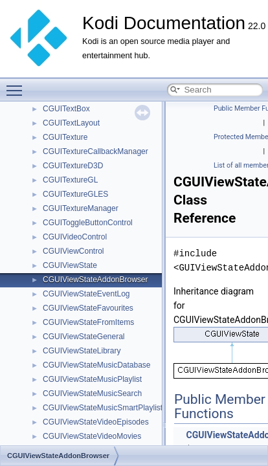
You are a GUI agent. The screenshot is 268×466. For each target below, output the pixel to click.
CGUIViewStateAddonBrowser (95, 279)
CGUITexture (65, 137)
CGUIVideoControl (75, 236)
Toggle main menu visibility (17, 84)
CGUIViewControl (73, 251)
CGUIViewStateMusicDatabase (97, 365)
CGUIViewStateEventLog (86, 293)
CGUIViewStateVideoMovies (92, 436)
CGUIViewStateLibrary (82, 350)
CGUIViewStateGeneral (84, 336)
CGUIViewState (70, 265)
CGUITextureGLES (75, 194)
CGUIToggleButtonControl (88, 222)
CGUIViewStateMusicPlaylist (92, 379)
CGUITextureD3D (73, 165)
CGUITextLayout (71, 123)
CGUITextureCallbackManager (95, 151)
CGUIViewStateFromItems (88, 322)
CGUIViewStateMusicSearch (92, 393)
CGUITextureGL (70, 179)
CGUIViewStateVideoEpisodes (96, 422)
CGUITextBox (66, 108)
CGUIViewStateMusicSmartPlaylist (102, 407)
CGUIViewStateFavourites (88, 308)
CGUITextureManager (80, 208)
